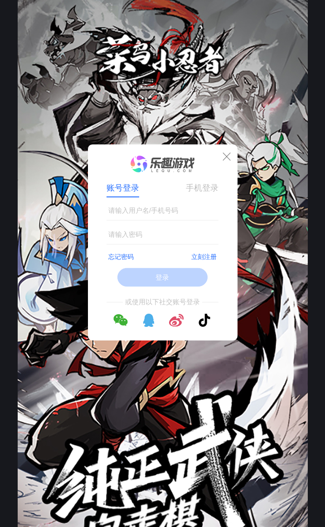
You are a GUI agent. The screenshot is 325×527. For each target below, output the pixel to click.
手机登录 (202, 187)
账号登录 (123, 187)
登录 (162, 277)
